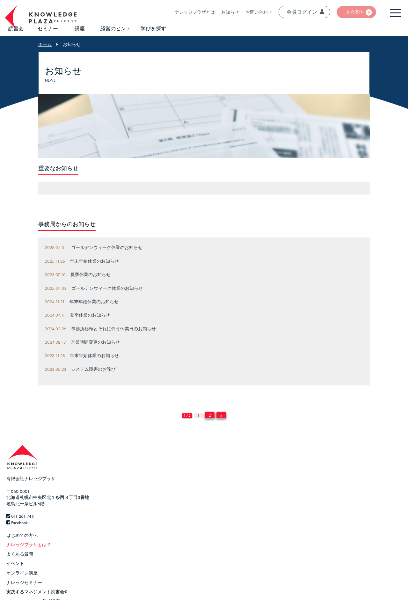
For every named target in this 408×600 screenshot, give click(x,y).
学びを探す (153, 28)
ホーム (45, 44)
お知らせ (230, 12)
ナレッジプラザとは (195, 12)
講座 (80, 28)
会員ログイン (305, 12)
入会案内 (355, 12)
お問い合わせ (258, 12)
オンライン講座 (22, 573)
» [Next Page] (221, 415)
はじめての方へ (22, 535)
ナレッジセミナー (24, 582)
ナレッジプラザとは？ (28, 544)
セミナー (48, 28)
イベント (15, 563)
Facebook (17, 522)
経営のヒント (115, 28)
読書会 (16, 28)
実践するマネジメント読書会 (36, 592)
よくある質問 (19, 554)
